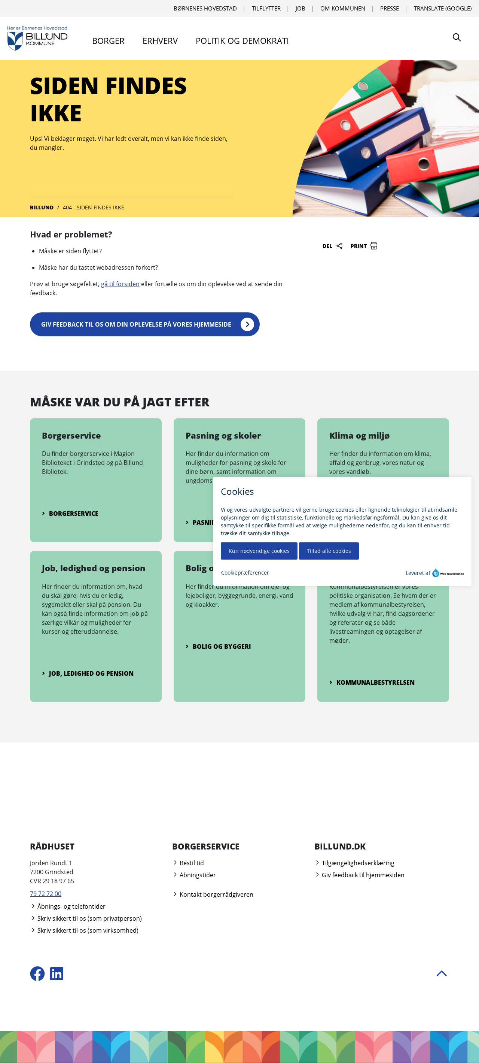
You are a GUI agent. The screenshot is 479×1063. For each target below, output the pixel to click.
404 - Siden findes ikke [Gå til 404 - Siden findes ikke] (93, 207)
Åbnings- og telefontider (68, 906)
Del (333, 245)
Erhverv (160, 40)
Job (300, 8)
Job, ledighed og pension (88, 673)
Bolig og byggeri (218, 646)
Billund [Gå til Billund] (42, 207)
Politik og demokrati (242, 40)
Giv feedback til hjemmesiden (359, 875)
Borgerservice (70, 513)
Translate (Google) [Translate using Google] (443, 8)
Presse (389, 8)
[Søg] (457, 38)
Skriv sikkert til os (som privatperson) (86, 918)
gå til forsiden (120, 284)
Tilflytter (266, 8)
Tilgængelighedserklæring (354, 863)
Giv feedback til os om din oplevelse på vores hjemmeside (136, 324)
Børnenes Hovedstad (205, 8)
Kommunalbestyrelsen (372, 682)
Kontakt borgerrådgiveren (212, 894)
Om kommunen (342, 8)
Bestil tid (188, 863)
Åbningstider (194, 875)
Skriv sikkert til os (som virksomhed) (84, 930)
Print (364, 245)
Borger (108, 40)
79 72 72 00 (45, 894)
